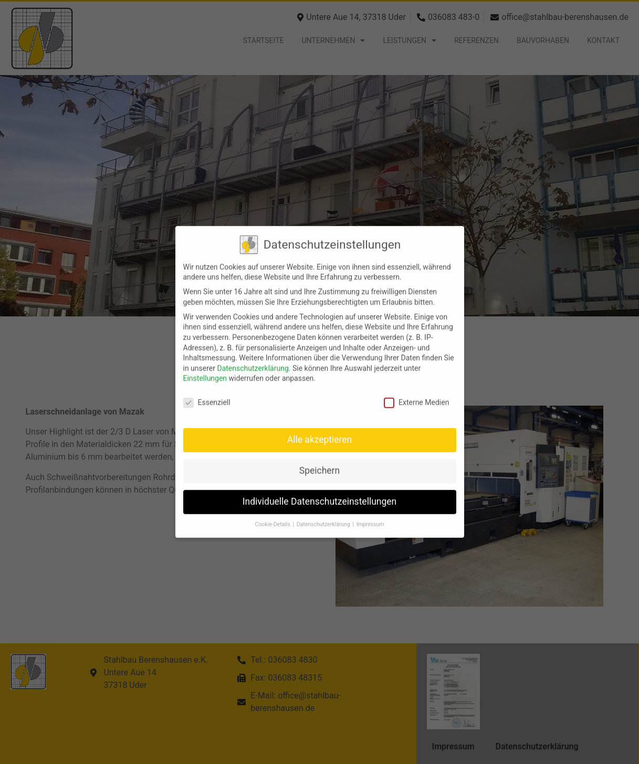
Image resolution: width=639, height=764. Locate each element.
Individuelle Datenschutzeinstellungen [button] (319, 494)
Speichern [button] (319, 463)
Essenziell (207, 395)
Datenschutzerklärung (252, 360)
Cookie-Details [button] (273, 516)
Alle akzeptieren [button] (319, 432)
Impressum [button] (370, 516)
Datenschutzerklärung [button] (324, 516)
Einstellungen (205, 371)
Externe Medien (416, 395)
